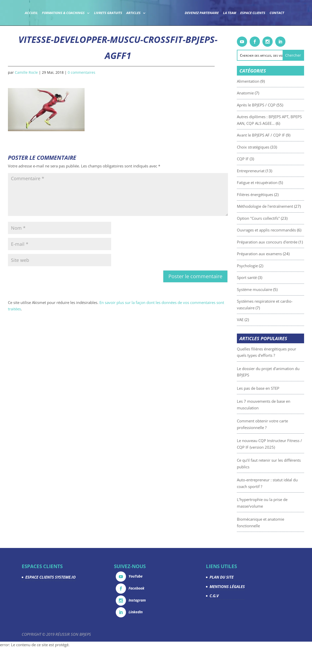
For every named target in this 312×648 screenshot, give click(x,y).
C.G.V (214, 595)
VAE (252, 319)
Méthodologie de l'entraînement (277, 206)
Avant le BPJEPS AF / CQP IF (273, 135)
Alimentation (260, 81)
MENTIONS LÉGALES (227, 586)
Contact (277, 13)
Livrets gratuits (108, 13)
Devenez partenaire (202, 13)
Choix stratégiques (265, 147)
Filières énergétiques (267, 194)
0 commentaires (81, 72)
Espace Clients (252, 13)
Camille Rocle (26, 72)
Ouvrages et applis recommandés (278, 230)
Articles (133, 13)
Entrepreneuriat (262, 170)
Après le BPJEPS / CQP (268, 104)
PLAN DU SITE (222, 577)
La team (229, 13)
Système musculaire (266, 289)
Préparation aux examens (271, 253)
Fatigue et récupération (269, 182)
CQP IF (255, 158)
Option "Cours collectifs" (270, 218)
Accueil (31, 13)
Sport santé (259, 277)
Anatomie (257, 92)
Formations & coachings (63, 13)
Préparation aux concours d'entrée (279, 241)
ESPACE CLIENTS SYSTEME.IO (50, 577)
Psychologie (259, 265)
